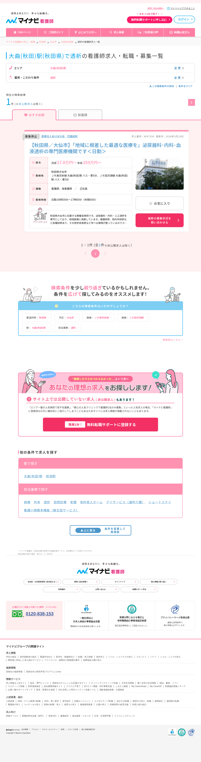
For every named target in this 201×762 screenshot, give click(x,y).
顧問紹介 (159, 701)
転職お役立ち (182, 32)
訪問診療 (60, 502)
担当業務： (67, 327)
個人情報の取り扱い (158, 582)
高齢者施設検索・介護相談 (111, 690)
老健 (73, 502)
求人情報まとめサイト (16, 683)
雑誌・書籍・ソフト (169, 683)
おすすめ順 (34, 115)
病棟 (27, 502)
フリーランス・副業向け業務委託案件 (62, 660)
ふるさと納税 (121, 686)
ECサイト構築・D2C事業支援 (98, 686)
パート (153, 657)
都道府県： (36, 317)
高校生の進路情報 (14, 671)
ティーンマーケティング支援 (104, 683)
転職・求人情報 (85, 657)
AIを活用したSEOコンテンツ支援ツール (77, 690)
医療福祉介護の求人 (92, 660)
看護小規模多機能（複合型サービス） (51, 510)
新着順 (80, 115)
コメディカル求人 (32, 704)
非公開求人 (26, 104)
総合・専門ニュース (39, 683)
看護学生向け (46, 657)
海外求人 (100, 657)
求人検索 (119, 32)
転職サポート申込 (139, 589)
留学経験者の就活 (28, 657)
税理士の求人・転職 (142, 701)
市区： (66, 317)
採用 (62, 729)
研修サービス (12, 716)
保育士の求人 (70, 704)
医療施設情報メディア (175, 686)
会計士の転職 (123, 701)
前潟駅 (51, 476)
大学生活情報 (127, 683)
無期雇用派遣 (86, 704)
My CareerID (155, 686)
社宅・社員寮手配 (102, 716)
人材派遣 (10, 701)
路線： (98, 317)
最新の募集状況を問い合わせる (159, 220)
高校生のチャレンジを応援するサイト (69, 683)
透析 (47, 502)
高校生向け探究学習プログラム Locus (43, 671)
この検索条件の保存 (162, 86)
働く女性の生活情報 (146, 683)
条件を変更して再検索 (100, 530)
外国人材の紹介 (139, 704)
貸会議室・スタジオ (81, 716)
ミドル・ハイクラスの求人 (120, 657)
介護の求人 (101, 704)
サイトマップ (120, 582)
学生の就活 (11, 657)
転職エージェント (82, 701)
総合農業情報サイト (53, 686)
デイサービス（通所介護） (125, 502)
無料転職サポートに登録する (100, 424)
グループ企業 (73, 729)
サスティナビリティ (49, 729)
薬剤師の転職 (173, 701)
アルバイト (141, 657)
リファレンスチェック (124, 716)
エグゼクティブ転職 (103, 701)
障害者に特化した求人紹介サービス (24, 660)
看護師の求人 (14, 704)
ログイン (183, 19)
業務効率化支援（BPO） (33, 716)
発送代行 (52, 716)
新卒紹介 (67, 701)
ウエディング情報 (16, 686)
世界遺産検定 (34, 686)
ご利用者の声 (150, 32)
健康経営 (64, 716)
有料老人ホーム (91, 502)
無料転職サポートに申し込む (149, 19)
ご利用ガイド (56, 32)
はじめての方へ (87, 32)
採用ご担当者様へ (156, 8)
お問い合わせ (100, 589)
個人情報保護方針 (88, 729)
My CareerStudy (138, 686)
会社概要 (24, 729)
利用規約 (61, 589)
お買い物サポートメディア (20, 690)
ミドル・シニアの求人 (170, 657)
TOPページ (24, 32)
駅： (36, 327)
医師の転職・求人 (52, 704)
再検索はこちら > (173, 339)
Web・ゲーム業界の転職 (29, 701)
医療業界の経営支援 (119, 704)
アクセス (35, 729)
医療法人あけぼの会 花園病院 (59, 136)
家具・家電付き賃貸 (45, 690)
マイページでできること (182, 8)
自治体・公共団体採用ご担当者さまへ (42, 582)
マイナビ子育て (73, 686)
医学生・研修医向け (65, 657)
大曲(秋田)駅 (33, 476)
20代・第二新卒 (51, 701)
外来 (37, 502)
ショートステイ (159, 502)
